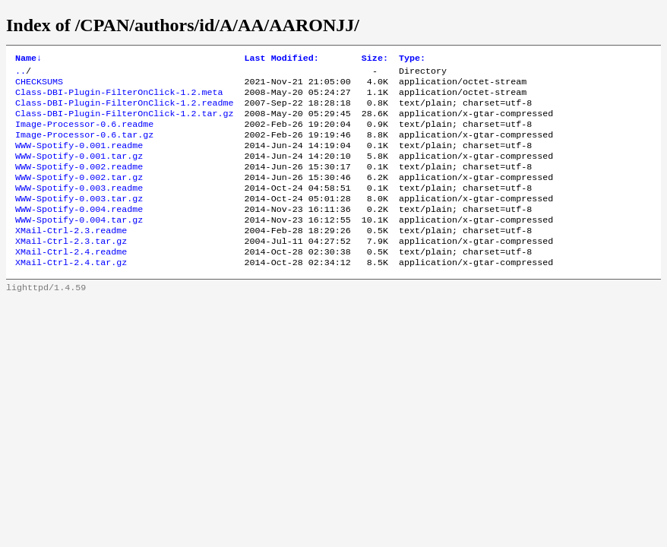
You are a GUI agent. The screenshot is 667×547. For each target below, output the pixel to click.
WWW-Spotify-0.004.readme (79, 232)
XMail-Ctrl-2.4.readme (71, 280)
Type (412, 59)
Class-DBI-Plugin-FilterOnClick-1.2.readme (124, 110)
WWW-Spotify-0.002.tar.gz (79, 195)
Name (28, 59)
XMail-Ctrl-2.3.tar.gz (71, 268)
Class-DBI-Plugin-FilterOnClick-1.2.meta (119, 98)
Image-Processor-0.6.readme (84, 134)
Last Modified (282, 59)
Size (375, 59)
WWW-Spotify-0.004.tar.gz (79, 244)
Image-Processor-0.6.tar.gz (84, 147)
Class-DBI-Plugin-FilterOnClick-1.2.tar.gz (124, 122)
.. (20, 74)
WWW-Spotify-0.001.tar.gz (79, 171)
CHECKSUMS (39, 86)
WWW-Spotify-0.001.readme (79, 159)
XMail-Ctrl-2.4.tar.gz (71, 292)
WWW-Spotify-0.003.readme (79, 207)
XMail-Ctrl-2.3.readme (71, 256)
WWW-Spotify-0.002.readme (79, 183)
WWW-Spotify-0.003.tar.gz (79, 219)
